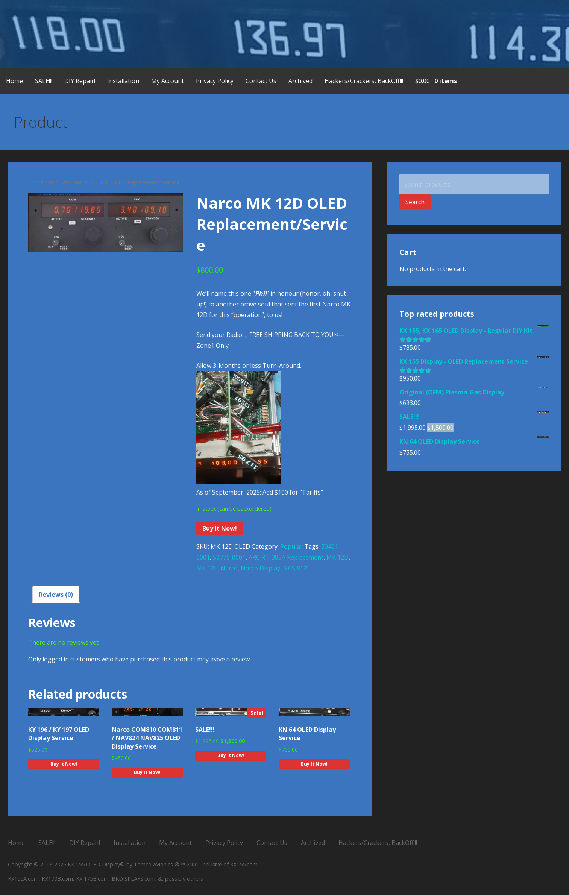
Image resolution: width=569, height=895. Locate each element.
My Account (167, 81)
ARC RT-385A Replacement (286, 557)
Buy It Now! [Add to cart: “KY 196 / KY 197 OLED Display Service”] (63, 764)
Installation (123, 81)
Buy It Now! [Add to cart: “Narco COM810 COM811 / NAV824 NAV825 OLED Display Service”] (147, 772)
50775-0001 (229, 557)
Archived (300, 81)
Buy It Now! (219, 528)
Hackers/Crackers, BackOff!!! (364, 81)
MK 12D (337, 557)
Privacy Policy (215, 81)
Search (415, 202)
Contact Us (261, 81)
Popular (58, 182)
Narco (229, 568)
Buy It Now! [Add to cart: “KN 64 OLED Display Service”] (314, 764)
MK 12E (206, 568)
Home (14, 81)
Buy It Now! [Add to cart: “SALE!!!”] (230, 755)
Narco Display (260, 568)
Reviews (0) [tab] (56, 594)
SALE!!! (43, 81)
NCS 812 (295, 568)
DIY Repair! (79, 81)
